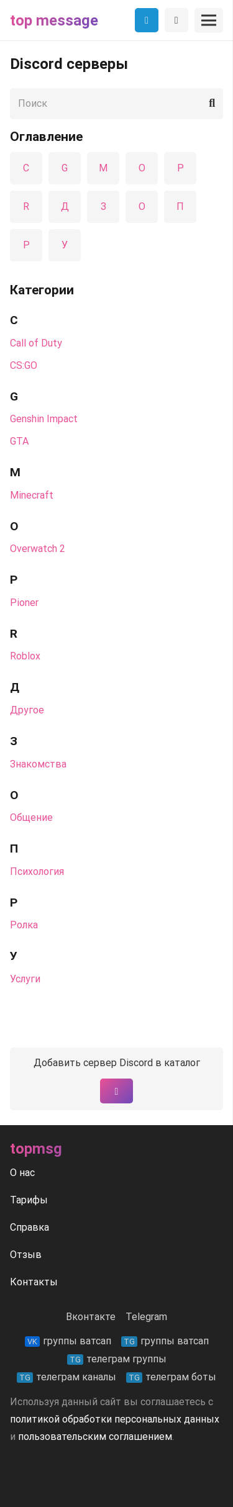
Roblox (25, 656)
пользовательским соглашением (95, 1436)
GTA (19, 441)
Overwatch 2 (37, 548)
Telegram (146, 1317)
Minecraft (31, 495)
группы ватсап (68, 1341)
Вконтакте (91, 1317)
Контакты (34, 1282)
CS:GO (23, 365)
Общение (31, 817)
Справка (29, 1227)
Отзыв (26, 1254)
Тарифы (29, 1200)
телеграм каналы (66, 1377)
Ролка (24, 925)
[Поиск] (116, 103)
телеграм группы (117, 1359)
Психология (37, 871)
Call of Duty (36, 343)
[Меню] (208, 20)
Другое (27, 710)
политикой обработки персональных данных (114, 1419)
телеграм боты (171, 1377)
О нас (22, 1173)
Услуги (25, 979)
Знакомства (38, 764)
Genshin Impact (44, 419)
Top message (54, 20)
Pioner (24, 603)
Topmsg (36, 1148)
